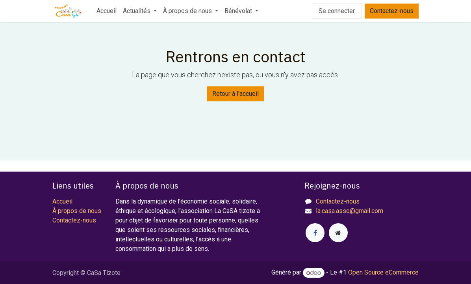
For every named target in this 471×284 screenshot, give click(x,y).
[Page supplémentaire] (338, 232)
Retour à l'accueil (235, 93)
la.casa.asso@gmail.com (349, 211)
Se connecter (337, 11)
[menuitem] (106, 11)
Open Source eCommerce (383, 273)
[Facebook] (315, 232)
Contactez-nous (392, 11)
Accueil (62, 201)
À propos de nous (76, 211)
